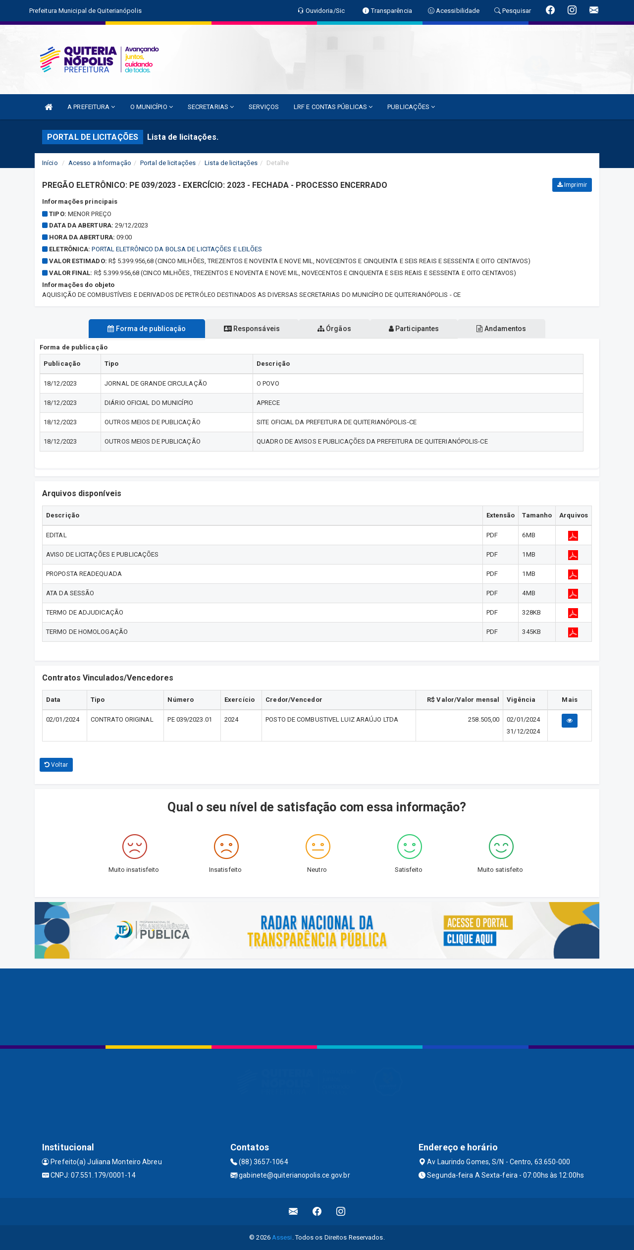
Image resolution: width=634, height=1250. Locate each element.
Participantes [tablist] (418, 329)
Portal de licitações (168, 163)
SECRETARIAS (211, 107)
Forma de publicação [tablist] (139, 329)
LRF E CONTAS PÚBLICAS (333, 107)
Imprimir (572, 184)
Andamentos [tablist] (509, 329)
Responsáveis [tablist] (248, 329)
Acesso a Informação (99, 163)
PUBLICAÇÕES (411, 107)
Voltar (56, 764)
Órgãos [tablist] (334, 329)
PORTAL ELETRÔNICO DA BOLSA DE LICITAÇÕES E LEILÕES (177, 249)
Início (50, 163)
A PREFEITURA (91, 107)
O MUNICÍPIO (151, 107)
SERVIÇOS (264, 107)
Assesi (282, 1237)
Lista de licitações (231, 163)
